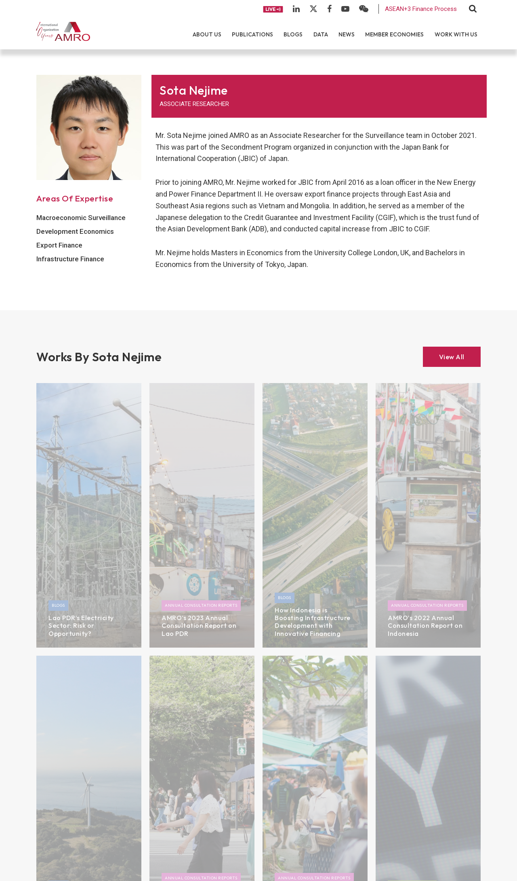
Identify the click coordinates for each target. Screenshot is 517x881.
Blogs (293, 34)
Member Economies (394, 34)
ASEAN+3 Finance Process (421, 9)
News (346, 34)
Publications (252, 34)
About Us (207, 34)
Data (320, 34)
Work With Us (456, 34)
